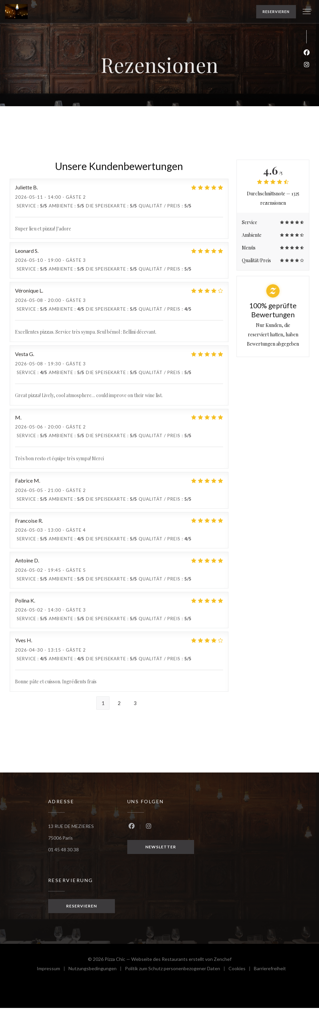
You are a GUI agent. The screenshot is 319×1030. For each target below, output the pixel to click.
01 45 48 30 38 (63, 849)
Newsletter (160, 846)
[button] (306, 11)
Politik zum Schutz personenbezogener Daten (176, 969)
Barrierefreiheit (270, 969)
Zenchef (222, 959)
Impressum (52, 969)
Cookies (241, 969)
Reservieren (276, 11)
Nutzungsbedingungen (96, 969)
